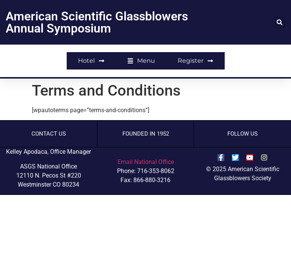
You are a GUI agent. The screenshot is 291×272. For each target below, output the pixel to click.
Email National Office (145, 161)
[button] (279, 22)
